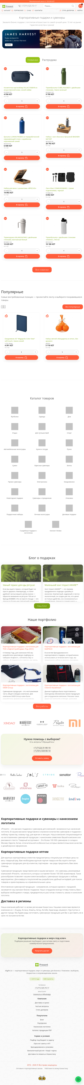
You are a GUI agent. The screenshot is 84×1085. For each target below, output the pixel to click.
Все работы (42, 706)
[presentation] (2, 306)
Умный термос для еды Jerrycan (19, 585)
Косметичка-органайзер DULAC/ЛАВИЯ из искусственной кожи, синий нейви (20, 88)
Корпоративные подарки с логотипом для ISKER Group (20, 686)
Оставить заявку (42, 758)
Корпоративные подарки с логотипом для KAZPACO (62, 647)
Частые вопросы (42, 1006)
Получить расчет (42, 951)
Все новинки (42, 269)
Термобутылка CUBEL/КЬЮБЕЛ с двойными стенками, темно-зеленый (63, 88)
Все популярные (73, 307)
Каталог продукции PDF (42, 1030)
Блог (42, 1020)
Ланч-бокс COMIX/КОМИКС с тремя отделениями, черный (60, 189)
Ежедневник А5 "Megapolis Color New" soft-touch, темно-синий (20, 340)
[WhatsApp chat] (78, 1079)
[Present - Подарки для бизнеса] (8, 6)
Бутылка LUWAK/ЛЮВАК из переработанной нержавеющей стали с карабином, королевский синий (21, 139)
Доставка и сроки (42, 1003)
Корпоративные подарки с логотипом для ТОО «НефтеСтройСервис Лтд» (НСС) (20, 647)
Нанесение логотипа (42, 1027)
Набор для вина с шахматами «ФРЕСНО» (20, 188)
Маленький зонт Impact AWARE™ (61, 585)
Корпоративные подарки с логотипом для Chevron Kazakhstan (62, 686)
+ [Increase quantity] (37, 101)
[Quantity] (22, 100)
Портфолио (42, 1023)
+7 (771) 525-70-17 (29, 6)
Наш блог (42, 605)
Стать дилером (42, 1010)
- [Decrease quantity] (6, 101)
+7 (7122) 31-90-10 (41, 748)
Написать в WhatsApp (42, 994)
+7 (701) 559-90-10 (41, 751)
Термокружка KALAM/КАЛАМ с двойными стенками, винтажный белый (20, 238)
